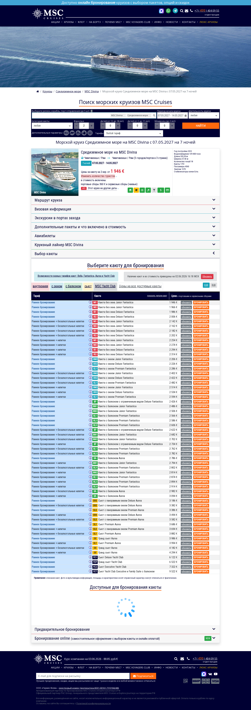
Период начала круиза (168, 111)
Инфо (158, 22)
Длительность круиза (200, 111)
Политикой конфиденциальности (93, 703)
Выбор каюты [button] (46, 253)
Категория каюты (41, 121)
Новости (172, 22)
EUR (206, 285)
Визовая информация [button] (53, 209)
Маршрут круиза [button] (48, 200)
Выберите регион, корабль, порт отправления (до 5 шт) (62, 111)
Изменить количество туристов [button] (98, 176)
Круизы (69, 22)
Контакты (188, 22)
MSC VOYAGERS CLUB (138, 22)
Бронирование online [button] (123, 638)
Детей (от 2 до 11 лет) (138, 121)
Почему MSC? (113, 22)
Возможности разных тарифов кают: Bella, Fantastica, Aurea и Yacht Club (76, 275)
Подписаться (143, 676)
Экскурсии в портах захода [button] (57, 218)
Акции (55, 22)
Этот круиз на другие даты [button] (99, 188)
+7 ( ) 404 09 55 (207, 10)
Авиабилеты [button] (45, 236)
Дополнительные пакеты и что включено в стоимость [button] (80, 227)
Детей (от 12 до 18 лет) (112, 121)
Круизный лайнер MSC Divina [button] (59, 244)
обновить (186, 302)
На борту (95, 22)
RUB (214, 285)
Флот (81, 22)
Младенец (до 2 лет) (165, 121)
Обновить (207, 276)
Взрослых (79, 121)
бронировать (201, 302)
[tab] (40, 287)
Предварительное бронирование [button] (62, 629)
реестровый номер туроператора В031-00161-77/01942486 (89, 687)
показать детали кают (157, 295)
